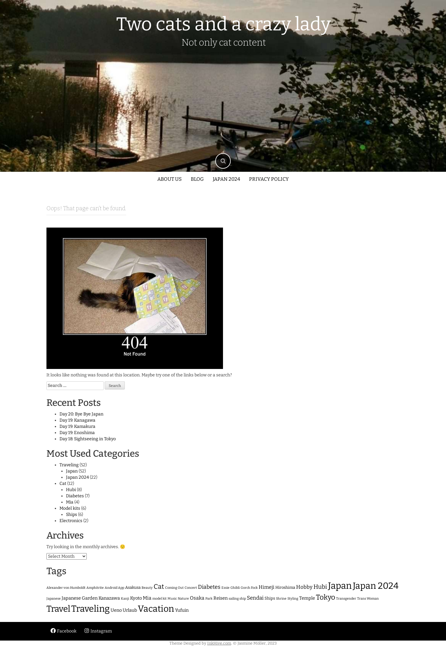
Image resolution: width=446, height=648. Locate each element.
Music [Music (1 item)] (172, 599)
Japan (72, 471)
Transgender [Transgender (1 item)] (346, 599)
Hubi (71, 489)
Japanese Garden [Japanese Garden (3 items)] (80, 598)
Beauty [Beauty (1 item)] (147, 588)
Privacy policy (269, 179)
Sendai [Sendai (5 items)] (255, 598)
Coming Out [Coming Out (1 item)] (174, 588)
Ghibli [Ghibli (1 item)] (235, 588)
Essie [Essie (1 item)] (225, 588)
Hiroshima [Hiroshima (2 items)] (285, 587)
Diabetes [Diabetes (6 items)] (209, 587)
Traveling (69, 465)
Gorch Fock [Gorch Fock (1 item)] (249, 588)
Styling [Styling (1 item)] (292, 599)
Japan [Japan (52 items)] (340, 585)
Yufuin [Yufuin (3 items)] (182, 610)
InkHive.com (219, 643)
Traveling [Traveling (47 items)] (90, 608)
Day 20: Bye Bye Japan (81, 414)
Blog (197, 179)
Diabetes (75, 496)
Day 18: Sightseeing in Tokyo (87, 439)
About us (169, 179)
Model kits (69, 508)
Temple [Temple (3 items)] (307, 598)
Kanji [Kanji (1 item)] (125, 599)
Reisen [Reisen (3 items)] (220, 598)
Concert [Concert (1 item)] (191, 588)
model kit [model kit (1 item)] (159, 599)
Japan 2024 (226, 179)
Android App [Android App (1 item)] (114, 588)
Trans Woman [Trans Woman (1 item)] (368, 599)
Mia (69, 502)
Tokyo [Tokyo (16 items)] (325, 597)
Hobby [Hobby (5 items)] (304, 587)
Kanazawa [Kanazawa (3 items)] (109, 598)
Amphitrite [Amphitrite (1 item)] (95, 588)
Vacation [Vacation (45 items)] (156, 608)
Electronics (70, 520)
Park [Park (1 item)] (208, 599)
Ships (71, 514)
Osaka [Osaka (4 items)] (197, 598)
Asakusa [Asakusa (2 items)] (133, 587)
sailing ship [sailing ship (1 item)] (237, 599)
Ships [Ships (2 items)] (270, 598)
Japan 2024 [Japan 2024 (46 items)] (376, 585)
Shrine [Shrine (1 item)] (281, 599)
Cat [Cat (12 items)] (159, 587)
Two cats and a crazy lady (223, 24)
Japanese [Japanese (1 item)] (53, 599)
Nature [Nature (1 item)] (183, 599)
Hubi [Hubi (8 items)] (320, 586)
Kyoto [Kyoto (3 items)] (136, 598)
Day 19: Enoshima (77, 432)
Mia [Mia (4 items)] (147, 598)
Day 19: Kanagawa (77, 420)
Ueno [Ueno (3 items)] (116, 610)
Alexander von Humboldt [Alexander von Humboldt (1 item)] (65, 588)
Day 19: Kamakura (77, 426)
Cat (62, 483)
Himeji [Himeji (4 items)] (266, 587)
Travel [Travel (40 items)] (58, 609)
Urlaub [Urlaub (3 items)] (130, 610)
